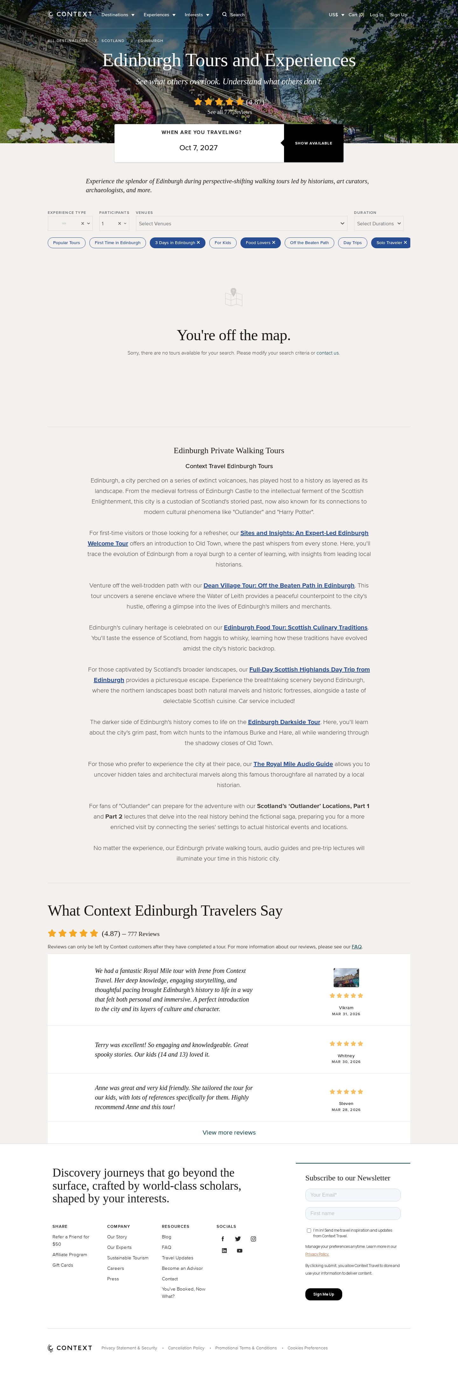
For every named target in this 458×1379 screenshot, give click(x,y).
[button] (346, 977)
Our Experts (119, 1247)
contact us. (328, 352)
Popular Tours (66, 242)
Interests (194, 14)
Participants (114, 212)
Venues (144, 212)
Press (113, 1278)
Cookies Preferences (308, 1348)
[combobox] (70, 223)
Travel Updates (177, 1257)
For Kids (223, 242)
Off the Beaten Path (309, 242)
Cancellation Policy (186, 1348)
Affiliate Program (69, 1254)
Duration (365, 212)
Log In (376, 14)
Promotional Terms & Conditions (246, 1348)
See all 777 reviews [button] (229, 112)
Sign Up (398, 14)
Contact (170, 1278)
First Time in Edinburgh (118, 242)
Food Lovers (260, 242)
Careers (115, 1268)
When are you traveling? (201, 132)
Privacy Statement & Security (129, 1348)
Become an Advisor (182, 1268)
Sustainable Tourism (128, 1257)
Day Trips (353, 242)
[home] (70, 14)
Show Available (313, 143)
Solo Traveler (392, 242)
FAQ (357, 946)
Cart (356, 14)
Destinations (114, 14)
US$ (333, 14)
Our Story (117, 1236)
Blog (166, 1236)
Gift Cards (62, 1265)
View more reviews (229, 1132)
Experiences (156, 14)
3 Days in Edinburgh (177, 242)
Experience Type (67, 212)
